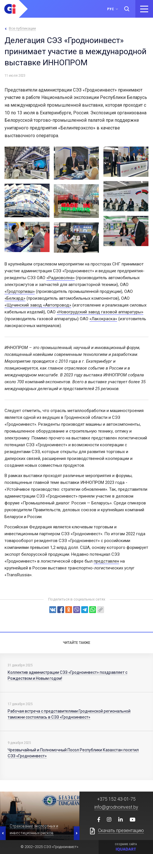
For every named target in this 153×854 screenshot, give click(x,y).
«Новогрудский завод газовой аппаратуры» (100, 312)
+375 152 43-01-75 (116, 799)
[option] (39, 816)
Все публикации (22, 28)
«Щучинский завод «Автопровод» (38, 305)
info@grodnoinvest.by (116, 807)
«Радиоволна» (60, 277)
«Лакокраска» (103, 318)
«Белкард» (15, 298)
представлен (106, 561)
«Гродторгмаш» (20, 291)
